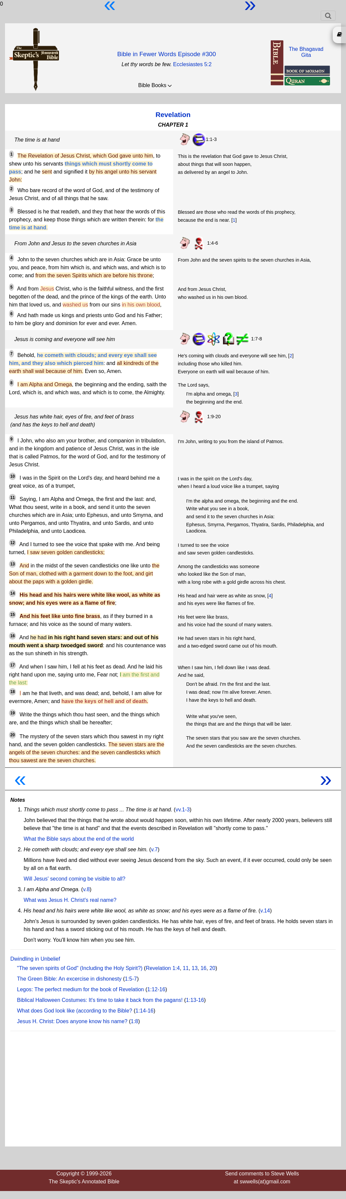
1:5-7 (131, 979)
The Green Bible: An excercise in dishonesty (69, 979)
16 (12, 636)
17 (12, 665)
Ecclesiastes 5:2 (192, 64)
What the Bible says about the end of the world (79, 839)
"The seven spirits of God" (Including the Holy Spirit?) (80, 968)
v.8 (86, 889)
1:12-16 (156, 989)
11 (12, 497)
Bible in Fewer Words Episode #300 (166, 54)
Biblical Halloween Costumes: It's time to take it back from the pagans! (100, 1000)
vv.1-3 (182, 809)
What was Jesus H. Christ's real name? (70, 900)
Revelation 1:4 (163, 968)
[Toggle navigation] (328, 16)
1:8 (134, 1021)
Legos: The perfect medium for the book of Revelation (80, 989)
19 (12, 713)
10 (12, 476)
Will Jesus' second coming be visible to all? (74, 879)
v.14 (265, 910)
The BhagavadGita (306, 52)
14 (12, 593)
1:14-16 (145, 1011)
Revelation (173, 114)
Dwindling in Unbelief (35, 959)
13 (12, 564)
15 (12, 614)
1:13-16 (195, 1000)
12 (12, 542)
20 (12, 735)
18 (12, 691)
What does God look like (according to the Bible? (74, 1011)
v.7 (154, 849)
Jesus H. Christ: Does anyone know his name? (72, 1021)
